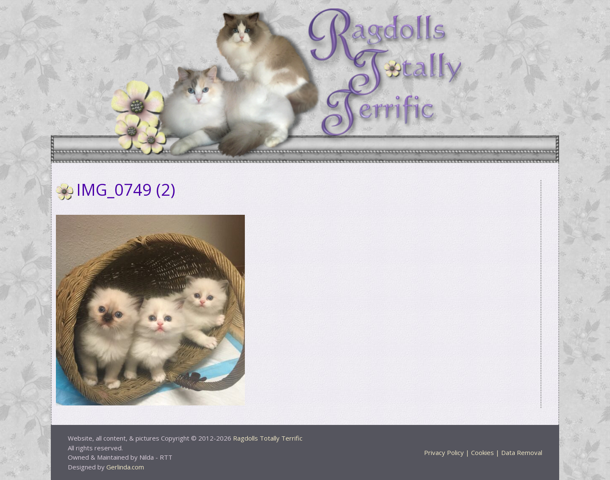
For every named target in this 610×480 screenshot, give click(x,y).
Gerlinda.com (125, 467)
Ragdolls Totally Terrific (267, 438)
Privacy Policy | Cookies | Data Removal (483, 452)
